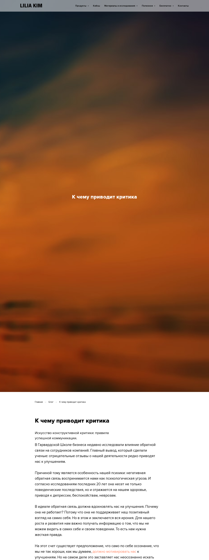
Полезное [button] (147, 5)
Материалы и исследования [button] (120, 5)
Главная (39, 402)
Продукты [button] (81, 5)
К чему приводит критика (72, 402)
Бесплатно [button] (166, 5)
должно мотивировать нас (114, 551)
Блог (51, 402)
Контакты (183, 5)
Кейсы (96, 5)
